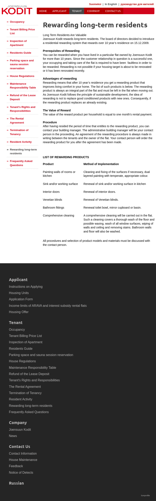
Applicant (59, 11)
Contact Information (23, 453)
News (13, 436)
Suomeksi (95, 4)
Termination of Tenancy (19, 132)
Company (93, 11)
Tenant (77, 11)
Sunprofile (145, 495)
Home (43, 11)
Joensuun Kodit (20, 429)
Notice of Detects (21, 472)
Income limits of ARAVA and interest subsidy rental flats (48, 305)
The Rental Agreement (17, 120)
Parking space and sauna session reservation (22, 64)
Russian (16, 483)
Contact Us (113, 11)
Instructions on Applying (26, 286)
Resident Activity (21, 141)
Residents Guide (20, 52)
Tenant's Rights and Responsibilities (23, 109)
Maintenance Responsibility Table (23, 85)
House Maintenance (23, 460)
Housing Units (19, 293)
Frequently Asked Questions (21, 163)
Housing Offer (18, 312)
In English (111, 4)
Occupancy (17, 21)
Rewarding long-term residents (23, 151)
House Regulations (22, 76)
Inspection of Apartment (18, 43)
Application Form (21, 299)
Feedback (16, 466)
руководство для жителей (137, 4)
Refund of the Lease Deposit (23, 97)
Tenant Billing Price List (22, 31)
